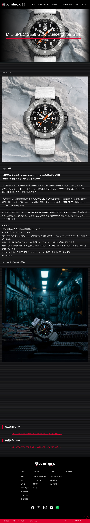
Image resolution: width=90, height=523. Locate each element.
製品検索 (65, 4)
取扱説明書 (24, 499)
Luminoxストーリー (39, 476)
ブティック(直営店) (56, 476)
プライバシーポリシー (19, 521)
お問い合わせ (33, 521)
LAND (23, 484)
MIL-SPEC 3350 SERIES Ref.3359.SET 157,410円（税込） (37, 434)
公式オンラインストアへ (77, 4)
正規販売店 (53, 480)
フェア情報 (53, 484)
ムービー (35, 488)
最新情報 (35, 484)
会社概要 (6, 521)
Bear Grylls (25, 488)
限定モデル (24, 491)
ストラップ (24, 495)
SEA (22, 476)
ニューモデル (37, 480)
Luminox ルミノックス (14, 4)
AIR (22, 480)
